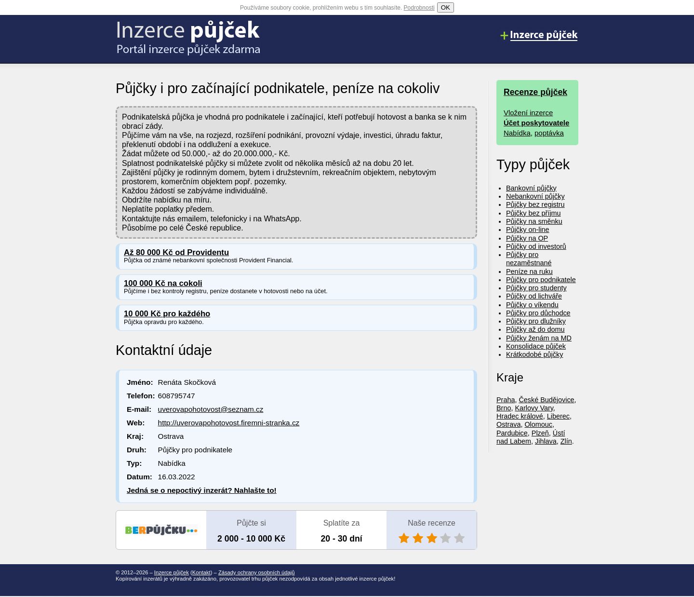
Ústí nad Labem (530, 437)
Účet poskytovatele (536, 123)
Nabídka (517, 133)
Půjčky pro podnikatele (541, 280)
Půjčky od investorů (536, 246)
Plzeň (540, 433)
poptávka (549, 133)
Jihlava (546, 441)
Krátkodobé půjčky (534, 354)
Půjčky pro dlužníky (536, 321)
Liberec (558, 416)
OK (445, 7)
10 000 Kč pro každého (167, 313)
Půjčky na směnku (534, 221)
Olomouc (538, 424)
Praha (505, 400)
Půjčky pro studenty (536, 288)
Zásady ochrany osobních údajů (256, 572)
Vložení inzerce (528, 113)
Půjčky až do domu (535, 329)
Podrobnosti (419, 7)
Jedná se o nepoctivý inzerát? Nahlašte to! (202, 490)
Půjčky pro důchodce (538, 313)
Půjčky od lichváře (534, 296)
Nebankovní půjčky (535, 196)
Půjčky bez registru (535, 204)
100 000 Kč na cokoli (163, 283)
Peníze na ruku (529, 271)
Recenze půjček (535, 92)
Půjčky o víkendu (532, 305)
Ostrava (508, 424)
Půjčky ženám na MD (539, 338)
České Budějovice (546, 400)
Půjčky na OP (527, 238)
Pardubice (512, 433)
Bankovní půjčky (531, 188)
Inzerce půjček (171, 572)
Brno (503, 408)
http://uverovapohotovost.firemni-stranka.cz (229, 423)
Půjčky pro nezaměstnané (528, 259)
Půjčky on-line (527, 229)
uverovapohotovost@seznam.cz (211, 409)
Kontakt (201, 572)
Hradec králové (519, 416)
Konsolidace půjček (536, 346)
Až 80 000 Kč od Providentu (176, 252)
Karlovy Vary (534, 408)
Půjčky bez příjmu (533, 213)
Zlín (566, 441)
